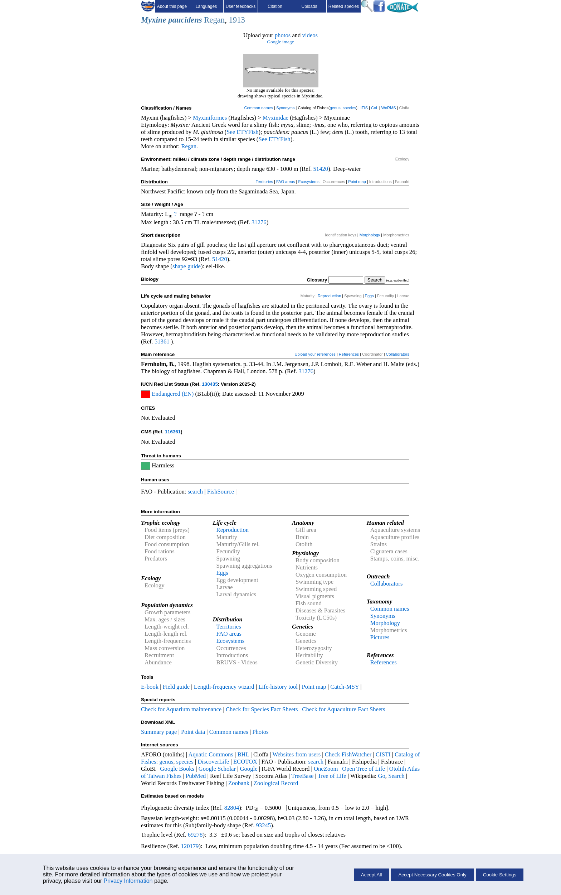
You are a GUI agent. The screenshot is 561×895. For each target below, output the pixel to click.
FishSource (220, 491)
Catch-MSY (344, 686)
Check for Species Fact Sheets (262, 709)
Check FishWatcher (348, 754)
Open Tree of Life (363, 768)
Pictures (380, 637)
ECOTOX (245, 761)
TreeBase (302, 776)
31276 (259, 222)
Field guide (176, 686)
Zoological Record (276, 783)
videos (310, 35)
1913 (237, 19)
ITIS (364, 108)
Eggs (369, 296)
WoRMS (388, 108)
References (349, 354)
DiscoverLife (213, 761)
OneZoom (326, 768)
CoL (374, 108)
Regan (214, 19)
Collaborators (397, 354)
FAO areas (285, 181)
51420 (320, 168)
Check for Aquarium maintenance (181, 709)
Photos (260, 731)
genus (335, 108)
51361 (162, 341)
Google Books (177, 768)
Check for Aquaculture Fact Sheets (343, 709)
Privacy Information (128, 881)
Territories (264, 181)
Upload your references (315, 354)
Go (381, 776)
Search (396, 776)
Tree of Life (332, 776)
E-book (149, 686)
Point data (193, 731)
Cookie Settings (499, 874)
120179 (190, 846)
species (349, 108)
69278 (195, 834)
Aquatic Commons (210, 754)
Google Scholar (217, 768)
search (195, 491)
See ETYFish (242, 132)
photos (283, 35)
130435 (210, 384)
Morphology (370, 235)
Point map (357, 181)
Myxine (153, 19)
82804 (231, 807)
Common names (258, 108)
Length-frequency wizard (224, 686)
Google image (280, 41)
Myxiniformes (210, 117)
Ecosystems (308, 181)
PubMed (196, 776)
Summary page (159, 731)
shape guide (186, 266)
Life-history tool (278, 686)
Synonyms (285, 108)
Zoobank (238, 783)
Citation (275, 6)
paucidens (185, 19)
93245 (263, 825)
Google (249, 768)
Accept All (371, 874)
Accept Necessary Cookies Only (432, 874)
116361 (173, 431)
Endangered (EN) (173, 393)
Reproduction (329, 296)
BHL (243, 754)
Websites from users (297, 754)
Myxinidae (275, 117)
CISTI (383, 754)
